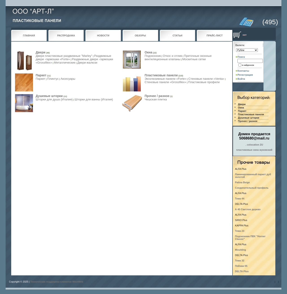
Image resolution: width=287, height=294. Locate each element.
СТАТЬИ (178, 35)
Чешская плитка (156, 99)
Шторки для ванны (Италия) (94, 99)
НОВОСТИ (103, 35)
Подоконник (153, 55)
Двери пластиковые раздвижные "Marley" (64, 55)
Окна (148, 52)
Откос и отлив (172, 55)
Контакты (243, 70)
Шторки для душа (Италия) (54, 99)
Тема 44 (239, 198)
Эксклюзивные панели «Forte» (166, 78)
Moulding (240, 249)
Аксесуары (68, 78)
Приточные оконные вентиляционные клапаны (178, 57)
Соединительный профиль (251, 187)
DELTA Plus (242, 271)
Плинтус (53, 78)
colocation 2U (255, 144)
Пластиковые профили (204, 82)
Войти (241, 78)
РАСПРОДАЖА (66, 35)
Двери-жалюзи (87, 62)
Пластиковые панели (161, 75)
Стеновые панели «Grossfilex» (165, 82)
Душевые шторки (49, 96)
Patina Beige (242, 182)
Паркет (41, 75)
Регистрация (245, 74)
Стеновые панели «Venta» (206, 78)
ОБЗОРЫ (140, 35)
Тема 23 (239, 231)
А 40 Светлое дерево (248, 209)
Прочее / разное (157, 96)
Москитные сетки (194, 59)
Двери (40, 52)
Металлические (64, 62)
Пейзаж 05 (241, 266)
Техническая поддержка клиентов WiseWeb (56, 281)
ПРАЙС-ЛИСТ (215, 35)
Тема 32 (239, 260)
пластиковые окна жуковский (254, 149)
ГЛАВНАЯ (29, 35)
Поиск (241, 56)
